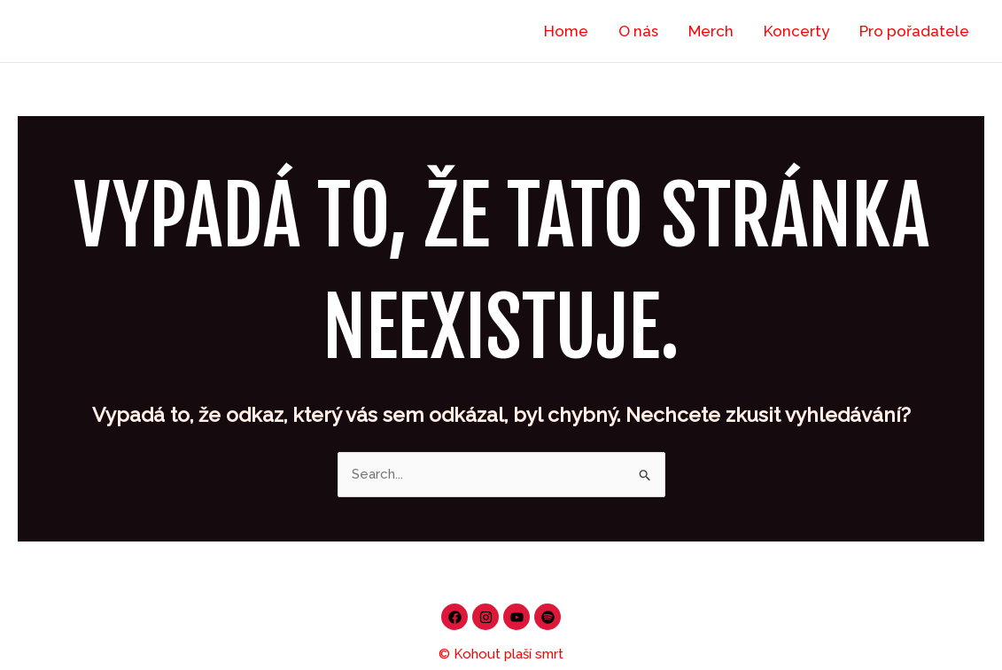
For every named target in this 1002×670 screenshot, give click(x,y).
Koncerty (796, 31)
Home (566, 31)
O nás (638, 31)
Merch (711, 31)
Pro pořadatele (914, 31)
